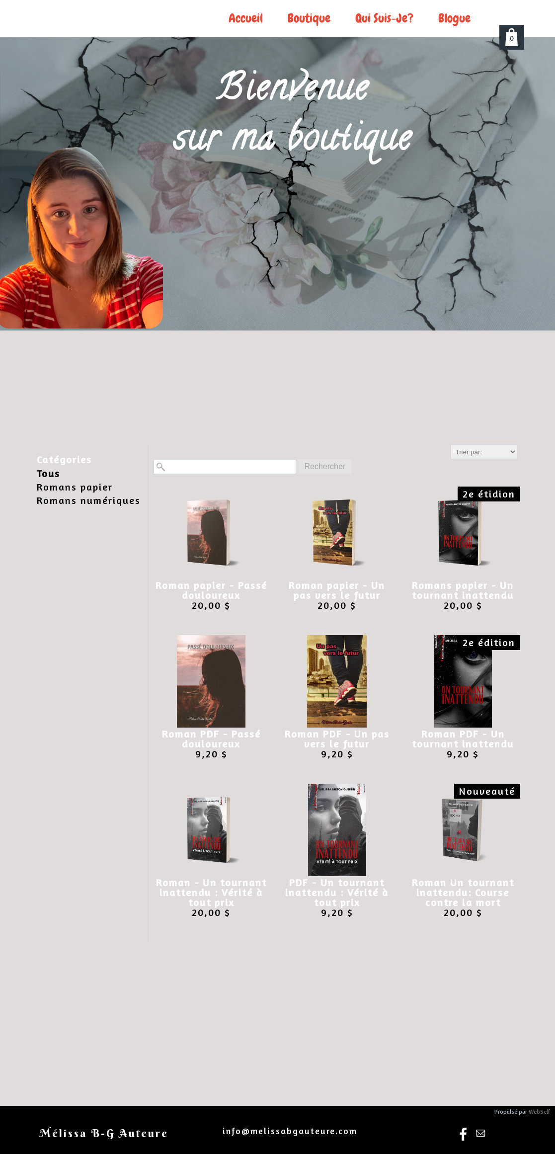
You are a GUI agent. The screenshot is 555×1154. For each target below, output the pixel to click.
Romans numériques (89, 500)
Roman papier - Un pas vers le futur (337, 590)
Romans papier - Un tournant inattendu (463, 590)
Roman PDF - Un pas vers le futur (337, 739)
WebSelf (539, 1112)
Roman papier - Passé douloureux (211, 590)
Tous (48, 473)
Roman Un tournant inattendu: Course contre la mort (463, 892)
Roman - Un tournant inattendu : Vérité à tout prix (211, 892)
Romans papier (75, 487)
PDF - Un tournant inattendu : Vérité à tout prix (337, 892)
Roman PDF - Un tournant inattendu (463, 739)
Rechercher (325, 466)
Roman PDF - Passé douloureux (211, 739)
